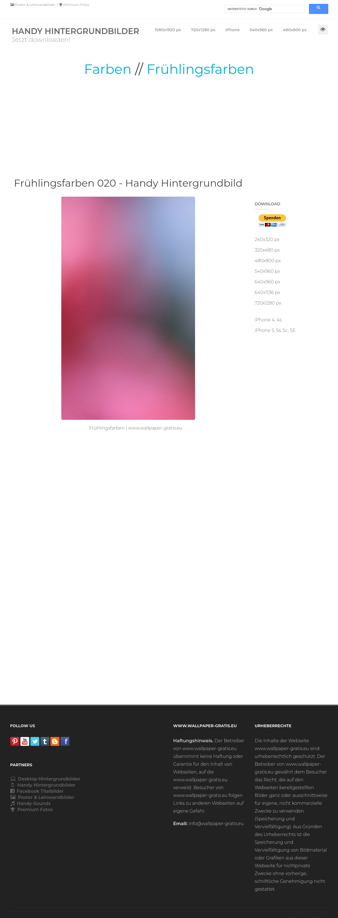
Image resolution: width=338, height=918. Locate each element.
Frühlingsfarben (200, 69)
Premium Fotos (74, 5)
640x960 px (267, 282)
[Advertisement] (169, 127)
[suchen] (264, 9)
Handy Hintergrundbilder (43, 785)
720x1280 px (268, 303)
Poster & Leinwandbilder (32, 5)
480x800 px (268, 260)
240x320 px (267, 239)
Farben (108, 69)
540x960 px (267, 271)
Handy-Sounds (30, 803)
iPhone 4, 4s (268, 319)
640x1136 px (267, 292)
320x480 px (267, 250)
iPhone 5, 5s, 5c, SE (275, 330)
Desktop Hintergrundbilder (45, 779)
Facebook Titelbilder (37, 791)
